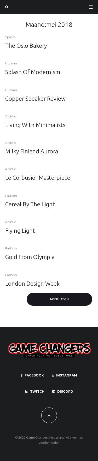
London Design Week (32, 283)
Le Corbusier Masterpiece (37, 177)
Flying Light (20, 230)
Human (11, 63)
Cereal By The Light (30, 204)
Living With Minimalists (35, 125)
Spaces (10, 37)
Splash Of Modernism (32, 72)
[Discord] (62, 391)
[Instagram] (64, 375)
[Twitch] (34, 391)
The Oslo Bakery (26, 45)
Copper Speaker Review (35, 98)
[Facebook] (32, 375)
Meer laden (59, 299)
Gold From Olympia (30, 257)
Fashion (11, 195)
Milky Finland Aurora (31, 151)
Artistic (10, 116)
